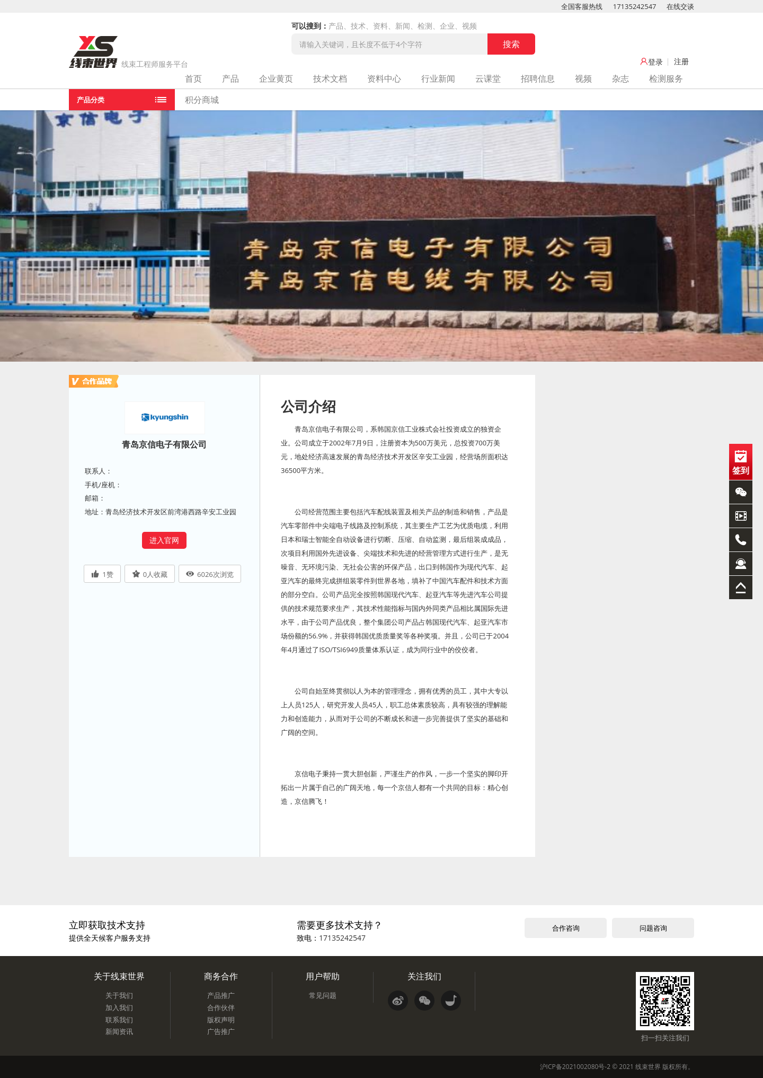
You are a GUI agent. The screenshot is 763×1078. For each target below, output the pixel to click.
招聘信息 (538, 78)
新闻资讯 (119, 1031)
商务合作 (221, 976)
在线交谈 (680, 6)
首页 (193, 78)
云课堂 (488, 78)
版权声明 (221, 1019)
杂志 (620, 78)
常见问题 (322, 995)
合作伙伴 (221, 1007)
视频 (583, 78)
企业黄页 (276, 78)
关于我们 (119, 995)
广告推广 (221, 1031)
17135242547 (634, 6)
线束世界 (648, 1066)
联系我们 (119, 1019)
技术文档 (330, 78)
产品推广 (221, 995)
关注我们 (424, 976)
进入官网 (164, 540)
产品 (230, 78)
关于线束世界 (119, 976)
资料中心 (384, 78)
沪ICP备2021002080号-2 (575, 1066)
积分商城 (202, 100)
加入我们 (119, 1007)
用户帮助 (323, 976)
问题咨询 (653, 928)
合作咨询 (566, 928)
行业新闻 (438, 78)
